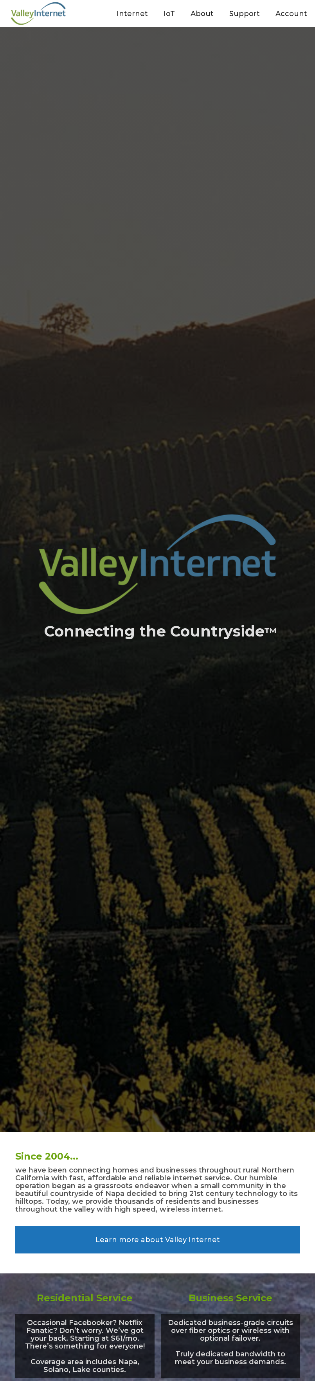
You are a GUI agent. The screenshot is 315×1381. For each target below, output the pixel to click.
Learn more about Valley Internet (157, 1239)
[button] (132, 13)
